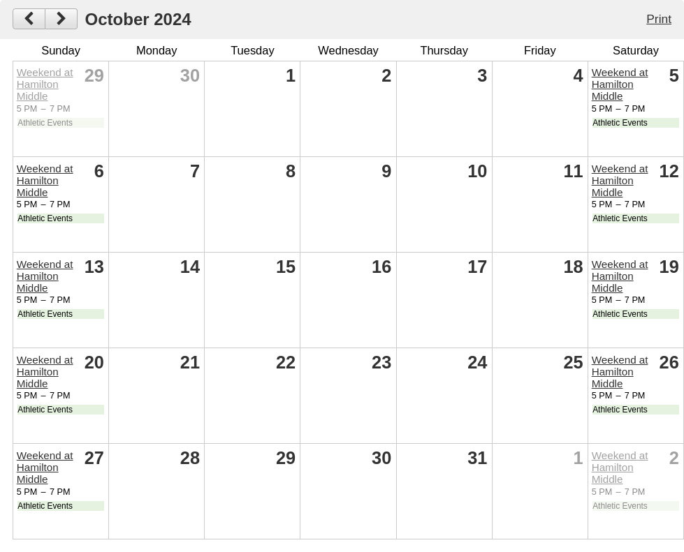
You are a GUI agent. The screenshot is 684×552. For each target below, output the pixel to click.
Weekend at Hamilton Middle (45, 84)
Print (658, 19)
